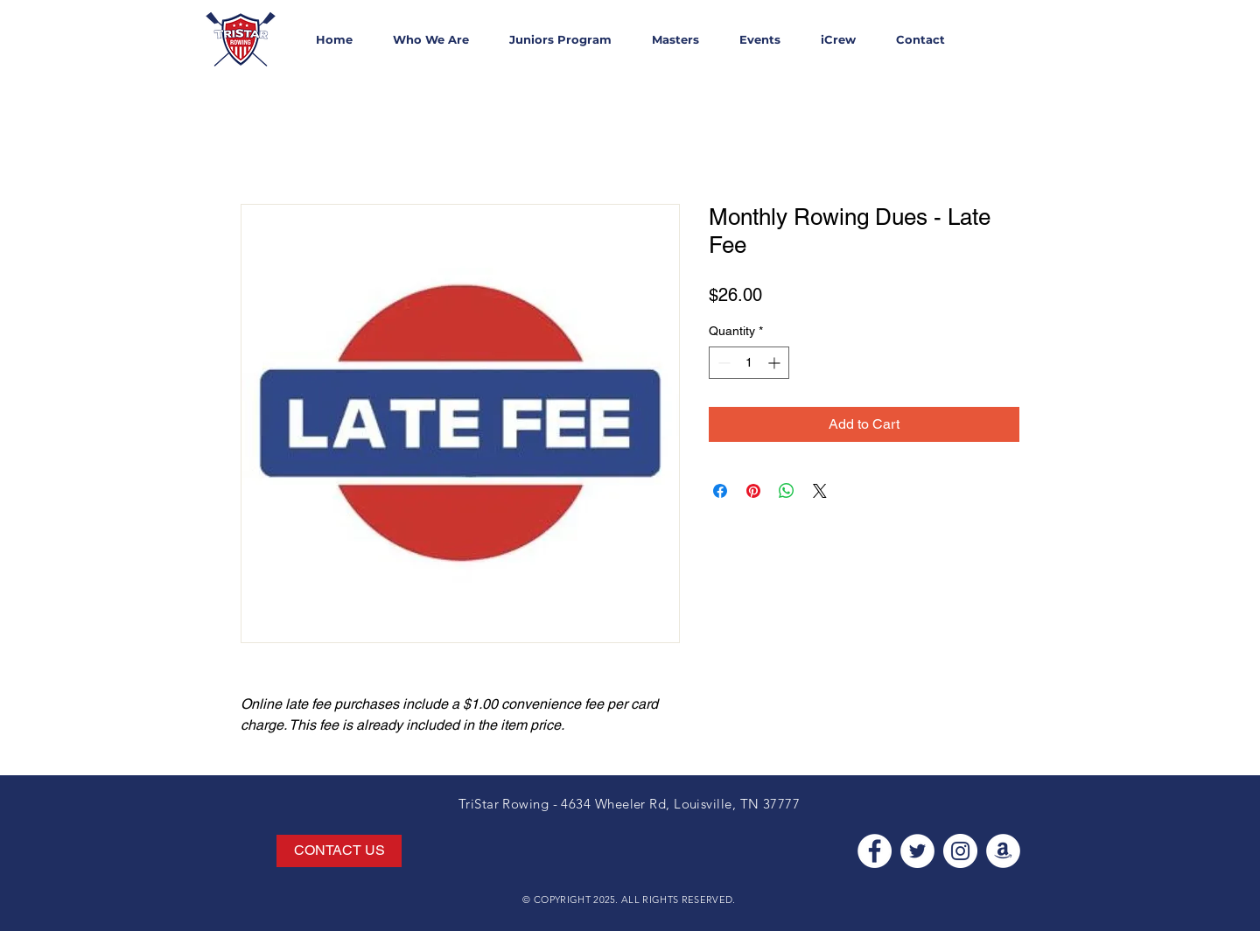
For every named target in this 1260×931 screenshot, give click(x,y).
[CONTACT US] (339, 851)
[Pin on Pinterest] (753, 490)
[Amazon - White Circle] (1003, 851)
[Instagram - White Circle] (960, 851)
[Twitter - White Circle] (917, 851)
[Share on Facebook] (720, 490)
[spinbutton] (749, 362)
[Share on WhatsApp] (786, 490)
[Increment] (776, 362)
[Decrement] (722, 362)
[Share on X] (819, 490)
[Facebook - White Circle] (875, 851)
